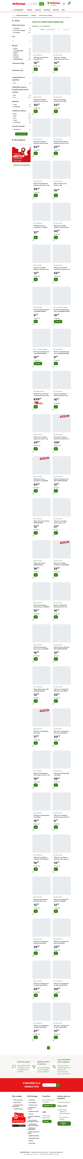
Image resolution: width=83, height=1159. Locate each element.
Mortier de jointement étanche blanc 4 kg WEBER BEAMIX (41, 607)
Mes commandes (18, 1100)
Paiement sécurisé (34, 1111)
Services (31, 1114)
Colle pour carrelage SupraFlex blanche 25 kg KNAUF (41, 143)
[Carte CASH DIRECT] (54, 1066)
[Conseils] (14, 1066)
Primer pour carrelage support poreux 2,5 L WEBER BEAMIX (60, 522)
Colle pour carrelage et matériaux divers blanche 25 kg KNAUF (41, 859)
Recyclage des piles (34, 1138)
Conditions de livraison (31, 1108)
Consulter (58, 321)
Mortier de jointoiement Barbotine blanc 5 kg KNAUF (41, 901)
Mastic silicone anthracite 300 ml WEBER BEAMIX (61, 648)
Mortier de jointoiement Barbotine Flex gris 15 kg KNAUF (61, 143)
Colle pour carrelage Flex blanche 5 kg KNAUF (61, 900)
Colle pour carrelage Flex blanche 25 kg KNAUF (41, 942)
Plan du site (32, 1143)
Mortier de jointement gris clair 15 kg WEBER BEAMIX (62, 310)
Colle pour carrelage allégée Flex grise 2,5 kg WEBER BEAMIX (61, 59)
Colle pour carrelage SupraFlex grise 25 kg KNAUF (60, 101)
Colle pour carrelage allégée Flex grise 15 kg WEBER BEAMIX (40, 101)
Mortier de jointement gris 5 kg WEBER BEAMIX (41, 310)
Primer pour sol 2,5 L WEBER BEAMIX (40, 564)
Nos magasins (32, 1102)
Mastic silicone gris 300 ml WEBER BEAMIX (41, 522)
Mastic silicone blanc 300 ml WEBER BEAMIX (41, 690)
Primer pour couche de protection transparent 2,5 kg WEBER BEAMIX (61, 438)
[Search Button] (41, 4)
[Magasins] (34, 1066)
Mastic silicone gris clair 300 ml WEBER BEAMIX (61, 480)
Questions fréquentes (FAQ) (33, 1117)
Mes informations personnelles (17, 1105)
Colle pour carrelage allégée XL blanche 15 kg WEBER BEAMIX (61, 227)
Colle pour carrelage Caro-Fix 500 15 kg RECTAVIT (61, 984)
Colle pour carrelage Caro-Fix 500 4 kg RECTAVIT (61, 1026)
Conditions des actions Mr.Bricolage (32, 1124)
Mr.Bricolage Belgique (63, 1102)
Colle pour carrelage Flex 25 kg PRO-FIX (41, 58)
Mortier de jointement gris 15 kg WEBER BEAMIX (41, 352)
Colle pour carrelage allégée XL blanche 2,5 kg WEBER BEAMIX (41, 269)
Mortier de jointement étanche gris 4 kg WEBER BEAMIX (41, 649)
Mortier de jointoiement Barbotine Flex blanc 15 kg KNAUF (41, 185)
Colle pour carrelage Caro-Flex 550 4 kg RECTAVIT (61, 732)
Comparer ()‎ (66, 29)
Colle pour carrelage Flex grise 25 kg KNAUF (61, 942)
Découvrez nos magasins (22, 165)
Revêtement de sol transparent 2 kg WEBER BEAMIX (41, 480)
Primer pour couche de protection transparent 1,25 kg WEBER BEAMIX (62, 269)
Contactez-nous (33, 1105)
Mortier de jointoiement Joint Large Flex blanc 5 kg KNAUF (41, 775)
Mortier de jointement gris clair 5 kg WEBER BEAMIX (61, 352)
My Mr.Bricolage (18, 1109)
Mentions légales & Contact (39, 1152)
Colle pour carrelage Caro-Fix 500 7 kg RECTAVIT (41, 1026)
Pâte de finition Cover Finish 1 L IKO (60, 184)
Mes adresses (17, 1102)
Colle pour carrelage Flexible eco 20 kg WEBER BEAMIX (61, 564)
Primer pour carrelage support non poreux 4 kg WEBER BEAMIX (41, 438)
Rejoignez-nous (48, 1105)
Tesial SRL (56, 1154)
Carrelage (33, 15)
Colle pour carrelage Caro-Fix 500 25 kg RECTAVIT (41, 984)
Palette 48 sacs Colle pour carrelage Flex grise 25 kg (41, 394)
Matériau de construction (22, 15)
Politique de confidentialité (31, 1128)
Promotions (32, 1100)
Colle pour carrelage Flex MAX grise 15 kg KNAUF (61, 690)
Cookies (31, 1141)
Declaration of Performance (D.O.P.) (33, 1121)
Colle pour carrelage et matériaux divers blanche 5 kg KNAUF (62, 817)
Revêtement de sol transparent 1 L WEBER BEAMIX (40, 227)
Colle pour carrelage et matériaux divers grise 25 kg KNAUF (61, 859)
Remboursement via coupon (33, 1132)
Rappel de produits (34, 1136)
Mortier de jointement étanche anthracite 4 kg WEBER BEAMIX (61, 395)
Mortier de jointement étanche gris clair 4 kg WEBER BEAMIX (60, 607)
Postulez (46, 1121)
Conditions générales (56, 1152)
